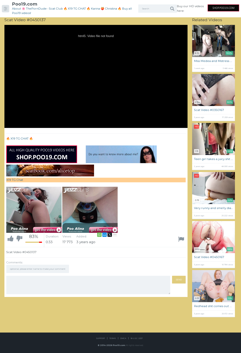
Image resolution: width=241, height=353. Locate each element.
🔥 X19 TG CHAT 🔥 (77, 8)
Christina (111, 8)
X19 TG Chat (14, 180)
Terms (112, 338)
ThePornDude (36, 8)
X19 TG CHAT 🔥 (22, 138)
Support (100, 338)
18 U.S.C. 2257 (137, 338)
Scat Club (56, 8)
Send (179, 279)
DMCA (123, 338)
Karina (95, 8)
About (16, 8)
